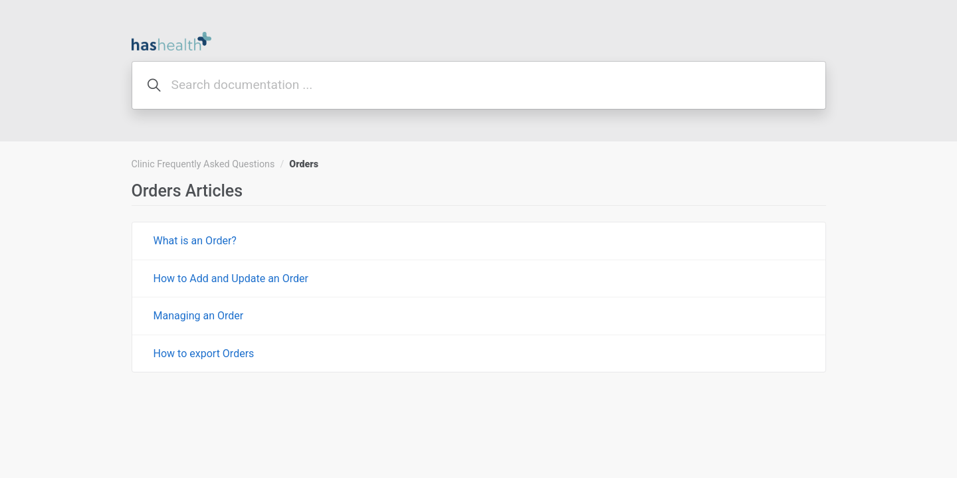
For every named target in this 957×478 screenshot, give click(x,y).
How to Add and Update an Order (231, 278)
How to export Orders (204, 353)
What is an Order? (195, 240)
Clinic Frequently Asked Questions (203, 164)
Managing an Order (199, 315)
